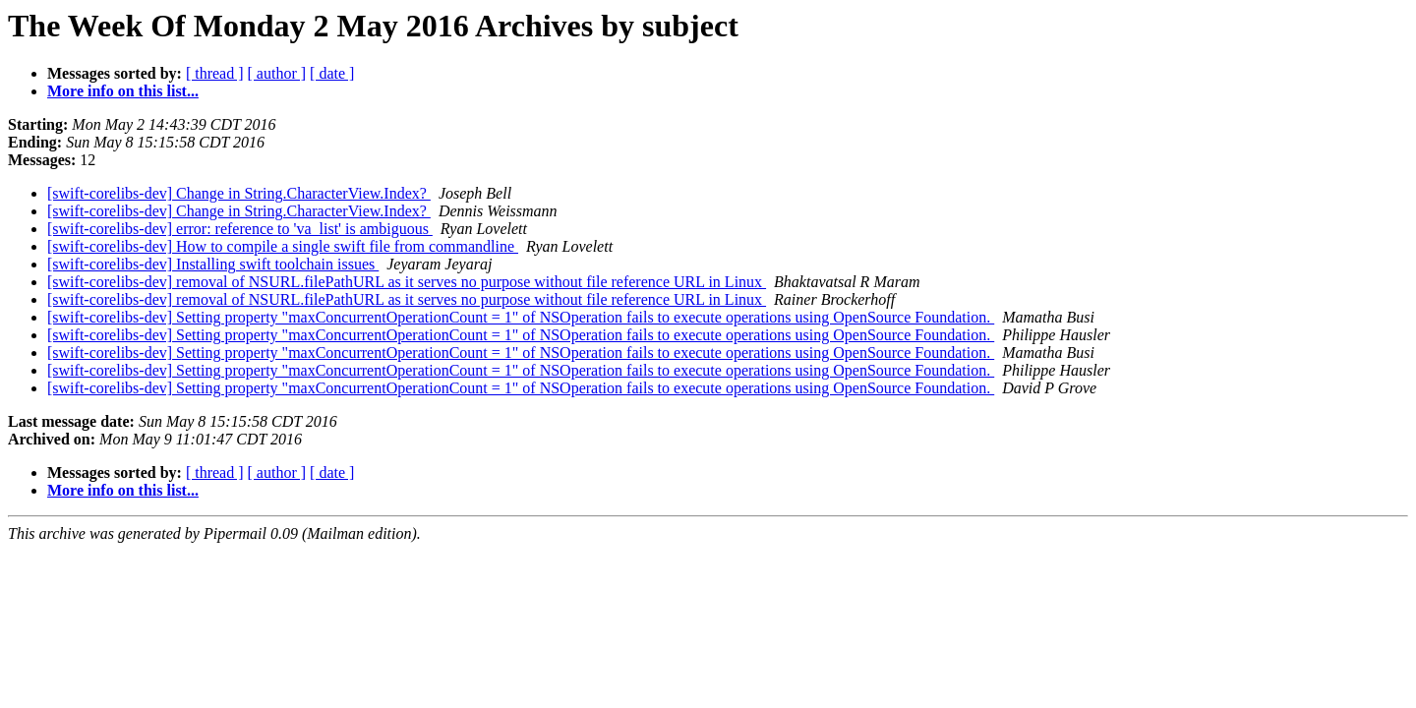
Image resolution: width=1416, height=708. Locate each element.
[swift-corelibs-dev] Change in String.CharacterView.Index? (239, 193)
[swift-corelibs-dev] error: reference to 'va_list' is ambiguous (240, 228)
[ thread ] (215, 73)
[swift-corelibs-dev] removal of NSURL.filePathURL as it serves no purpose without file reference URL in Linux (406, 281)
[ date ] (332, 73)
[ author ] (277, 73)
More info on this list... (123, 91)
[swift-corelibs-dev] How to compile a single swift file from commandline (282, 246)
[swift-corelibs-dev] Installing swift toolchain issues (213, 264)
